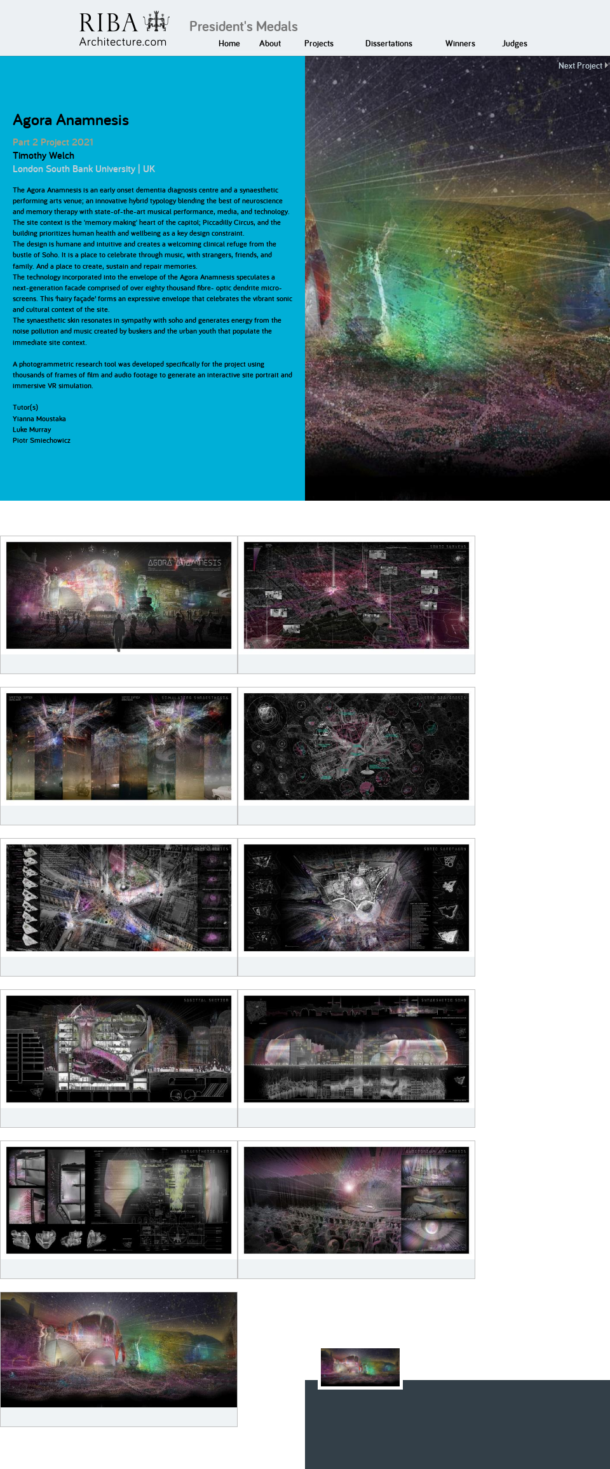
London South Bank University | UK (84, 168)
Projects (319, 43)
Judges (514, 43)
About (270, 43)
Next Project (580, 65)
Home (229, 43)
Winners (460, 43)
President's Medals (243, 26)
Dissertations (388, 43)
